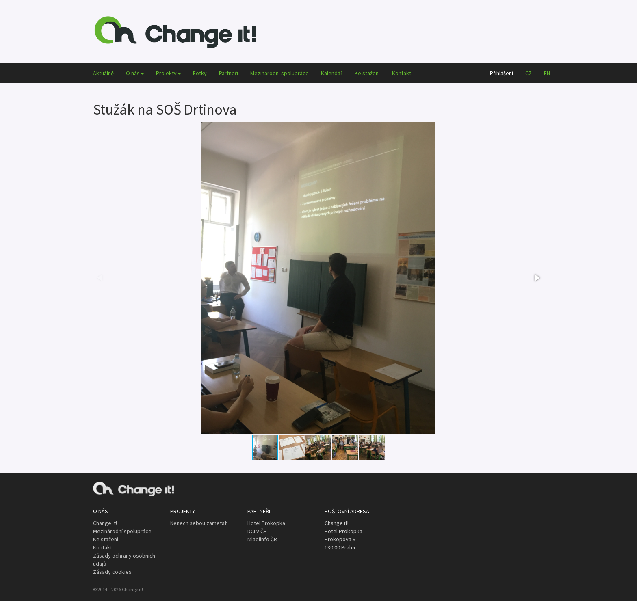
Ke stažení (367, 73)
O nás (135, 73)
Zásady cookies (112, 571)
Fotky (200, 73)
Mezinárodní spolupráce (279, 73)
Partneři (228, 73)
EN (547, 73)
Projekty (168, 73)
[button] (536, 277)
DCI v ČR (257, 531)
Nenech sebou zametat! (199, 523)
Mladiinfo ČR (262, 539)
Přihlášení (501, 73)
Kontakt (401, 73)
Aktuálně (103, 73)
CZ (528, 73)
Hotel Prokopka (266, 523)
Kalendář (331, 73)
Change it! (105, 523)
